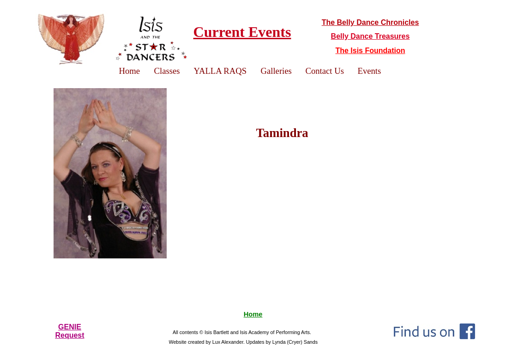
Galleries (276, 71)
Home (253, 314)
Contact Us (325, 71)
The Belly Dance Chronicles (370, 22)
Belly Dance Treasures (370, 36)
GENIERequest (69, 331)
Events (369, 71)
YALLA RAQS (220, 71)
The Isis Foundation (370, 50)
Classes (167, 71)
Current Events (242, 32)
